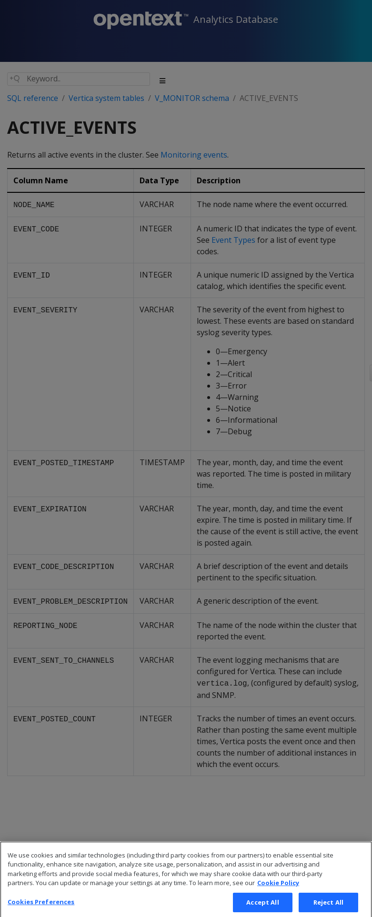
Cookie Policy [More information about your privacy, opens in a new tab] (278, 888)
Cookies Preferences (41, 907)
